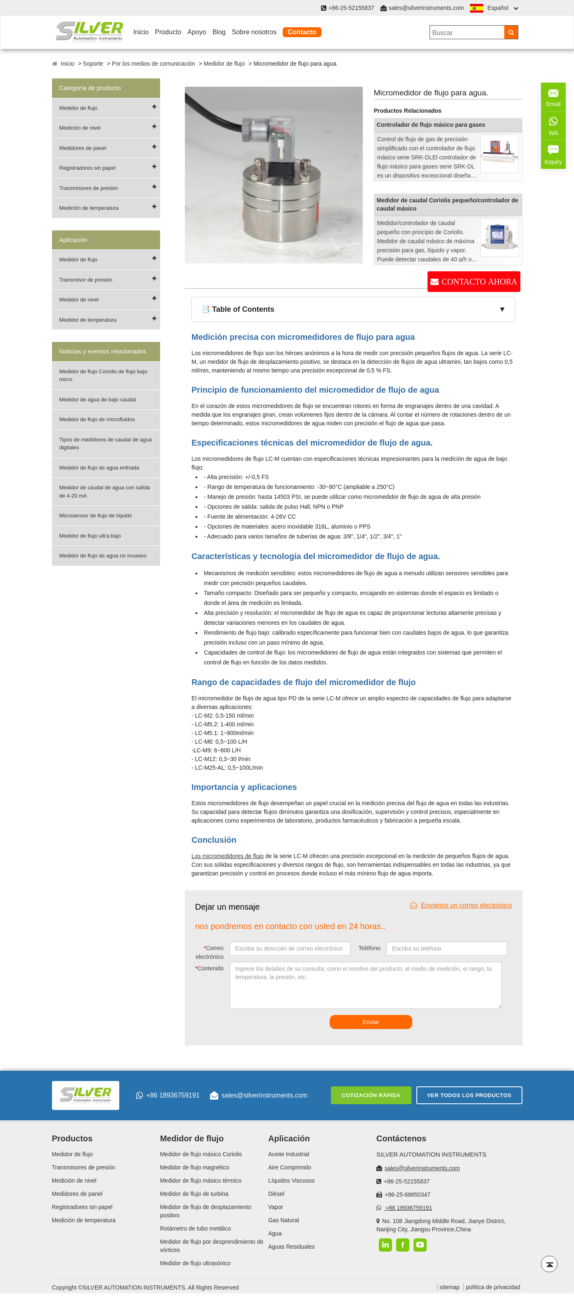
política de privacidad (493, 1287)
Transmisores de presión (88, 188)
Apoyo (196, 32)
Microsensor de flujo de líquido (95, 515)
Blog (219, 32)
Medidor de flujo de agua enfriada (99, 468)
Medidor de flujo (224, 63)
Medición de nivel (80, 128)
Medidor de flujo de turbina (194, 1193)
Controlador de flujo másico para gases (431, 124)
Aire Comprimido (289, 1167)
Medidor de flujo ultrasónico (195, 1263)
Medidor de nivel (79, 299)
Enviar (371, 1022)
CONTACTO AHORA (479, 281)
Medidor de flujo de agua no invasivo (103, 555)
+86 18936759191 (167, 1095)
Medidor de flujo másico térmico (201, 1180)
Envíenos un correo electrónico (461, 905)
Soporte (93, 63)
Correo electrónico (210, 952)
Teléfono (369, 948)
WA (553, 125)
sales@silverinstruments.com (426, 8)
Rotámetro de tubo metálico (195, 1228)
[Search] (511, 32)
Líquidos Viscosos (291, 1180)
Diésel (276, 1193)
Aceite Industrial (288, 1154)
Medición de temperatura (89, 208)
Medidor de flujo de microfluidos (97, 419)
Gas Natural (283, 1220)
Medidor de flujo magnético (194, 1167)
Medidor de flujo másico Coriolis (201, 1154)
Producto (168, 32)
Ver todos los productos (469, 1095)
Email (553, 96)
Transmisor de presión (86, 280)
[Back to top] (549, 1264)
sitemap (449, 1287)
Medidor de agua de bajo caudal (97, 399)
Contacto (302, 32)
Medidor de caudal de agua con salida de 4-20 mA (104, 491)
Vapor (275, 1207)
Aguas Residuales (291, 1246)
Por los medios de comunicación (153, 63)
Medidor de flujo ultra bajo (90, 536)
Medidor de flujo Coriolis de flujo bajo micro (103, 375)
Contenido (209, 968)
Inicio (141, 32)
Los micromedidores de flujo (227, 856)
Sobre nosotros (254, 32)
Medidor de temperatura (88, 320)
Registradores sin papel (87, 168)
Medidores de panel (82, 148)
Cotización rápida (371, 1095)
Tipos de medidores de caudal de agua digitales (105, 443)
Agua (275, 1233)
